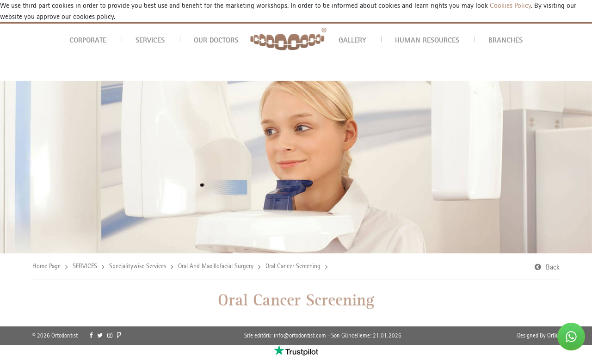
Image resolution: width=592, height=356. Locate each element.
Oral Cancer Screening (293, 266)
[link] (91, 335)
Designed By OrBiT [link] (538, 335)
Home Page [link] (46, 266)
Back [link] (553, 268)
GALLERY (352, 39)
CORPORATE (87, 39)
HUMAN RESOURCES (427, 39)
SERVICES (150, 39)
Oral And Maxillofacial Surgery (215, 266)
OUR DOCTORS (216, 39)
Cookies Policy (509, 5)
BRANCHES (505, 39)
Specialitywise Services (137, 266)
